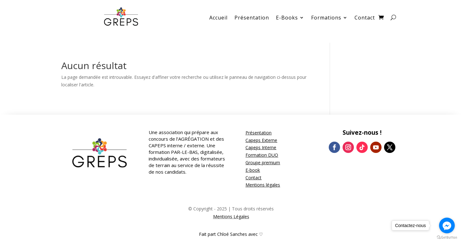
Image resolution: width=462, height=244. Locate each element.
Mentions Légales (231, 217)
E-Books (287, 18)
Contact (365, 18)
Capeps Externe (261, 140)
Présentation (251, 18)
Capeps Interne (260, 147)
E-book (252, 170)
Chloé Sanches (232, 234)
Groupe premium (262, 162)
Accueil (218, 18)
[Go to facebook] (447, 225)
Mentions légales (262, 185)
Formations (326, 18)
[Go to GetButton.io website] (447, 238)
